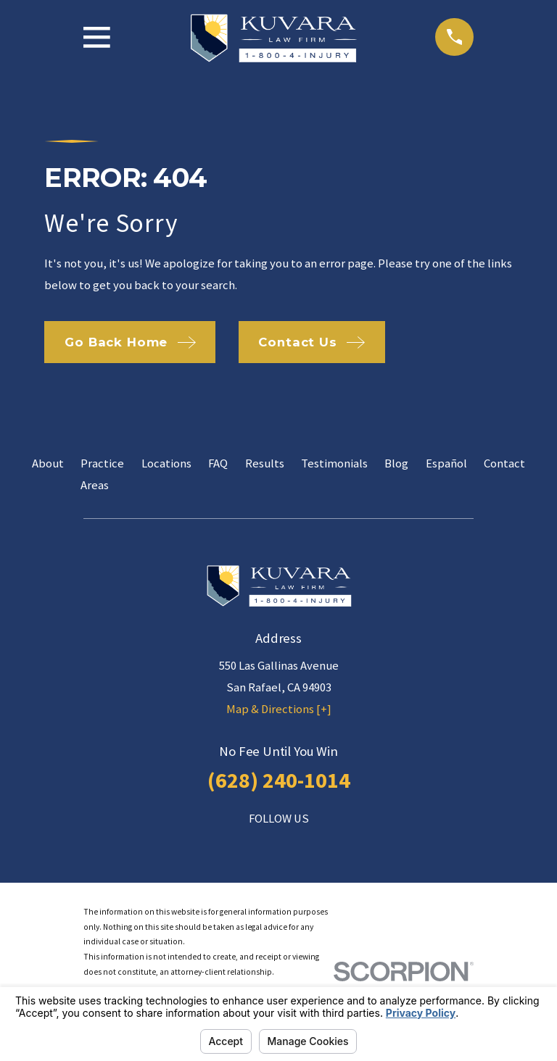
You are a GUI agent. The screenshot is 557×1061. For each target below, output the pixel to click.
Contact (504, 463)
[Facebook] (246, 846)
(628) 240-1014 (278, 780)
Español (446, 463)
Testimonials (334, 463)
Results (264, 463)
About (48, 463)
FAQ (218, 463)
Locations (166, 463)
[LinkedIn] (278, 846)
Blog (396, 463)
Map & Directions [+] (278, 709)
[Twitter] (310, 846)
